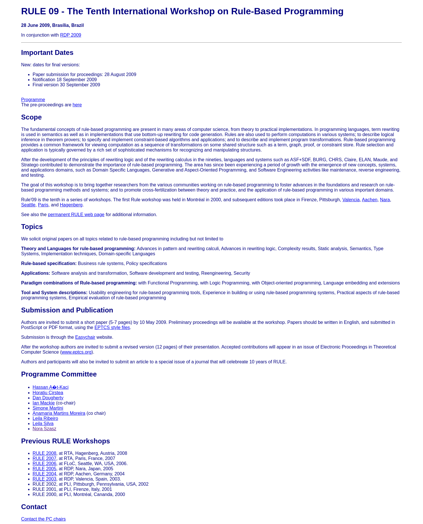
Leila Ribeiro (45, 418)
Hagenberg (71, 204)
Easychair (85, 337)
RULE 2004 (44, 473)
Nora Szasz (44, 428)
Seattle (28, 204)
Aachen (369, 199)
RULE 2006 (44, 463)
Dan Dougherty (48, 397)
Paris (43, 204)
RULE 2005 (44, 468)
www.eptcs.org (76, 352)
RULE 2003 (44, 479)
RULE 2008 (44, 453)
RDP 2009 (70, 35)
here (77, 104)
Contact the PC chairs (43, 519)
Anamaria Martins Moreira (59, 413)
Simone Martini (48, 408)
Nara (385, 199)
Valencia (350, 199)
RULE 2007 (44, 458)
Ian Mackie (44, 403)
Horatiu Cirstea (48, 392)
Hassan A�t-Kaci (50, 387)
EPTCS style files (112, 327)
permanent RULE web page (76, 214)
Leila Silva (43, 423)
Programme (33, 99)
